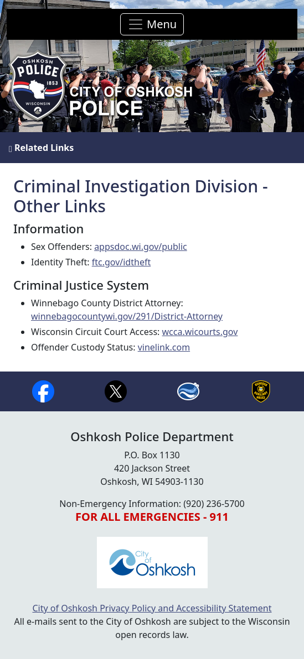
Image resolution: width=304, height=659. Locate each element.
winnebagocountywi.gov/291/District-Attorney (127, 316)
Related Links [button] (41, 148)
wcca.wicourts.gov (200, 332)
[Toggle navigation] (152, 24)
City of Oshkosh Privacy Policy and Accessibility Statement (151, 608)
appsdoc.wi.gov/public (140, 246)
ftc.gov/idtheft (121, 262)
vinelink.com (164, 347)
